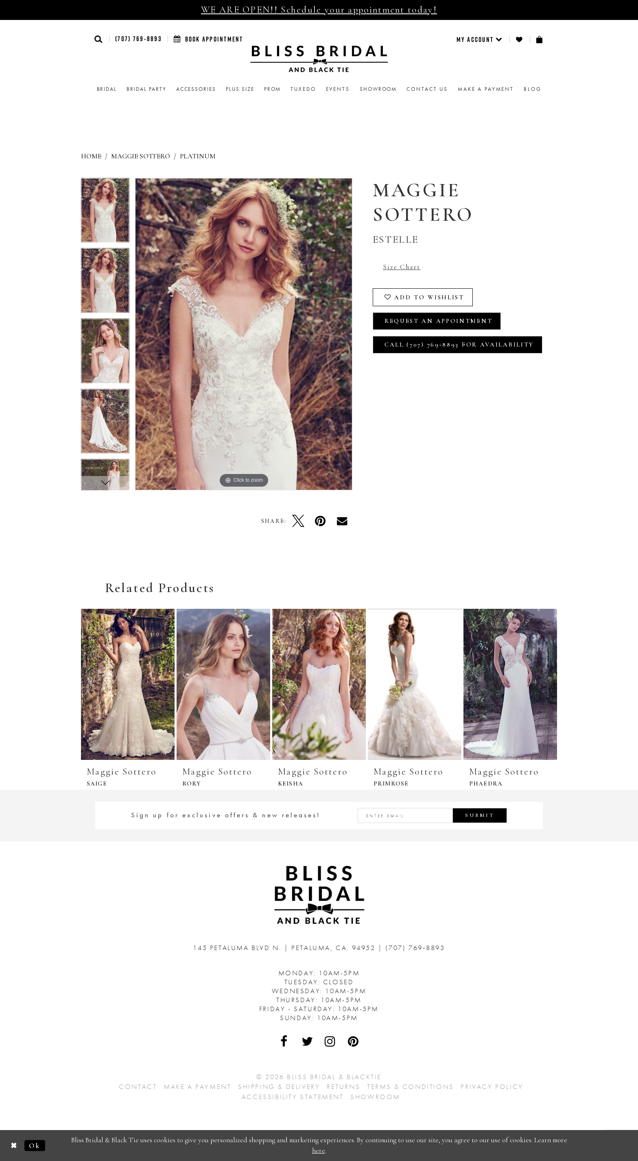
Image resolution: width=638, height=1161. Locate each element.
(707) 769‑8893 (138, 38)
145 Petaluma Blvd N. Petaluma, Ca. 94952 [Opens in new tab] (285, 947)
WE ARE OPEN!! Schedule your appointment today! (319, 9)
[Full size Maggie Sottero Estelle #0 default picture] (243, 334)
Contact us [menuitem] (427, 89)
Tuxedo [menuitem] (303, 89)
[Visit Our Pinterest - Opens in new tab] (353, 1041)
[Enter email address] (432, 815)
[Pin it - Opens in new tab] (320, 521)
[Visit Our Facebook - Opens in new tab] (284, 1041)
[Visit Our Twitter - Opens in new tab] (307, 1041)
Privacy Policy (492, 1086)
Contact (138, 1086)
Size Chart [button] (401, 267)
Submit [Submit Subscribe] (479, 815)
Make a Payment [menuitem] (486, 89)
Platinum (198, 156)
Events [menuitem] (338, 89)
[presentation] (128, 684)
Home (91, 156)
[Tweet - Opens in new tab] (298, 521)
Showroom (375, 1096)
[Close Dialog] (14, 1145)
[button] (98, 39)
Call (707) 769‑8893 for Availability (459, 344)
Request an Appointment (438, 321)
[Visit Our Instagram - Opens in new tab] (330, 1041)
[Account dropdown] (479, 39)
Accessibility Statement (293, 1096)
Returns (343, 1086)
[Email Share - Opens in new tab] (342, 521)
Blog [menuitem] (532, 89)
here (318, 1150)
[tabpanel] (105, 213)
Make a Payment (197, 1086)
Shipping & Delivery (279, 1086)
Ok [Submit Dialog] (34, 1145)
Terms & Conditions (410, 1086)
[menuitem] (479, 39)
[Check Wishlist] (519, 39)
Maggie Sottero (140, 156)
